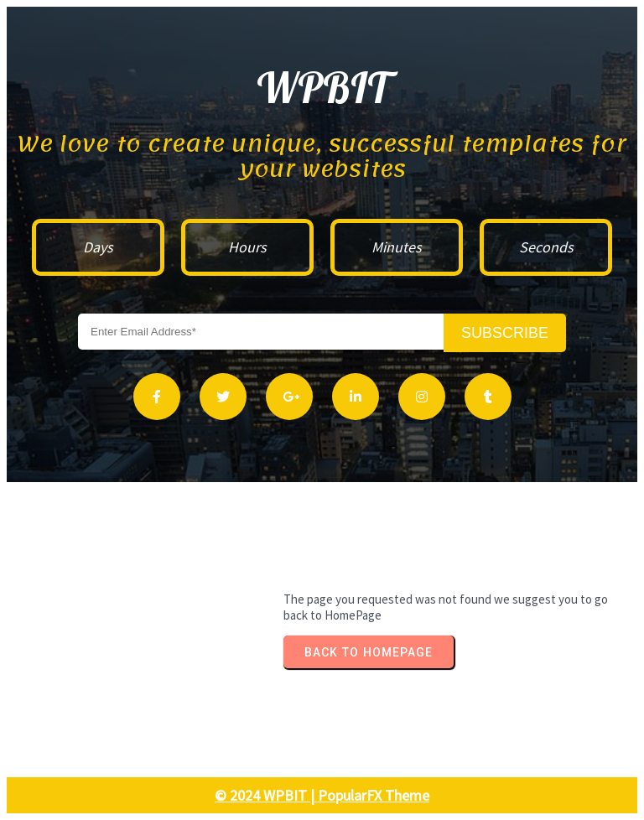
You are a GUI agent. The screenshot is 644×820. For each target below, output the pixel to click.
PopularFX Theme (373, 795)
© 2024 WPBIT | (266, 795)
